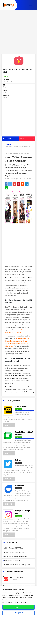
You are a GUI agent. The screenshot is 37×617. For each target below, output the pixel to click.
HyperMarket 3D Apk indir (12, 560)
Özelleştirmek (18, 613)
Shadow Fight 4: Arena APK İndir (14, 552)
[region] (18, 601)
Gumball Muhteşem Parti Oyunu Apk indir (17, 565)
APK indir (7, 138)
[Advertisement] (18, 31)
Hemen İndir (9, 425)
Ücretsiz (18, 462)
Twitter (18, 460)
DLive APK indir (21, 407)
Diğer (27, 138)
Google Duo (19, 485)
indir (19, 179)
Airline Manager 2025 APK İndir (14, 548)
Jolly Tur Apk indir (16, 577)
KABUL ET (18, 607)
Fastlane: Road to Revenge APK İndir (15, 556)
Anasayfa (8, 144)
